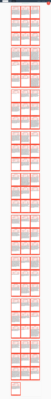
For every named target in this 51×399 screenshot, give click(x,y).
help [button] (49, 1)
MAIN (10, 1)
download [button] (39, 1)
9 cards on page (48, 3)
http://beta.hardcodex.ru (25, 3)
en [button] (47, 1)
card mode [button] (43, 1)
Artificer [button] (13, 1)
